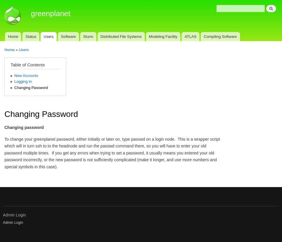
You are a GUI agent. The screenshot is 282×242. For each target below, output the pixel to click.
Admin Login (13, 223)
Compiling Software (220, 36)
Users (49, 36)
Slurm (88, 36)
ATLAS (191, 36)
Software (68, 36)
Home (13, 36)
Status (31, 36)
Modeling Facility (163, 36)
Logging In (23, 81)
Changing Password (31, 87)
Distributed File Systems (121, 36)
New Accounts (26, 75)
